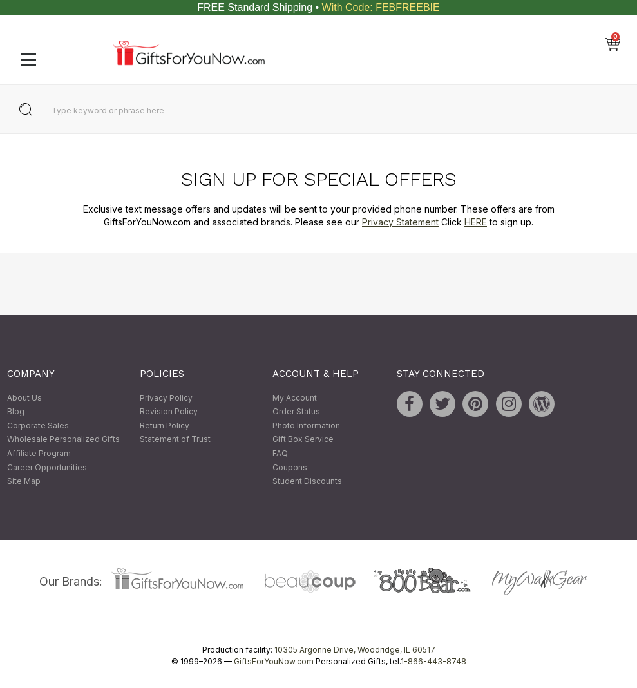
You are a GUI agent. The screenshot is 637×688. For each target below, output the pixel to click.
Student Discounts (307, 481)
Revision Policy (169, 412)
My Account (294, 398)
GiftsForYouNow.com (274, 661)
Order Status (296, 412)
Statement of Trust (175, 439)
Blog (15, 412)
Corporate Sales (38, 425)
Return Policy (164, 425)
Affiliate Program (39, 453)
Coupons (289, 467)
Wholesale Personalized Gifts (63, 439)
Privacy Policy (166, 398)
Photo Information (306, 425)
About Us (24, 398)
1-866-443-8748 (433, 661)
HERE (475, 221)
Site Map (24, 481)
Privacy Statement (400, 221)
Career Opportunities (47, 467)
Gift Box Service (303, 439)
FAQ (280, 453)
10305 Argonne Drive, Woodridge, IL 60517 (354, 650)
